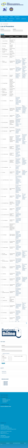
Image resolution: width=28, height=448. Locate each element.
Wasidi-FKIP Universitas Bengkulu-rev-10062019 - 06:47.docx (24, 75)
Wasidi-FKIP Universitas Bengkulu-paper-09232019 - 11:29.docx (18, 75)
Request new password (6, 353)
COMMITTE (18, 18)
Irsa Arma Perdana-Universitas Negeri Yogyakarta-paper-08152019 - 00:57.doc (18, 69)
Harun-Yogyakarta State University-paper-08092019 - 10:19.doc (18, 172)
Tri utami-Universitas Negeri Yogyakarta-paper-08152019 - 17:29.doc (18, 196)
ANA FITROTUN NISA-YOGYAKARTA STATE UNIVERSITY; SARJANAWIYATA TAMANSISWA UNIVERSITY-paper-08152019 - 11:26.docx (19, 180)
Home (1, 16)
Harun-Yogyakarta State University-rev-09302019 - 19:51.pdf (24, 172)
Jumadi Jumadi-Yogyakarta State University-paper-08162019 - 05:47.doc (18, 209)
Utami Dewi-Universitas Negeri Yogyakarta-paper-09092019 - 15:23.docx (18, 274)
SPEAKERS (6, 16)
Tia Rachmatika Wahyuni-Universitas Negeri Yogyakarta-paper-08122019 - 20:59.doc (19, 260)
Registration (11, 18)
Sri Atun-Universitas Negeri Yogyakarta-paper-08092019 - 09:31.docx (18, 215)
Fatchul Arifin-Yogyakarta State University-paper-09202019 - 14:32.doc (18, 279)
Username (3, 345)
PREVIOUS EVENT (10, 20)
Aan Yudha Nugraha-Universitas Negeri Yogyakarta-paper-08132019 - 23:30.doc (19, 61)
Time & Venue (17, 16)
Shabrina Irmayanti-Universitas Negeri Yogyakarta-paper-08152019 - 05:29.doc (19, 285)
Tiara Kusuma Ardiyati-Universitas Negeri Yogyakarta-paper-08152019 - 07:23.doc (18, 254)
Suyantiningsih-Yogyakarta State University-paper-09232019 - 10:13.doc (18, 242)
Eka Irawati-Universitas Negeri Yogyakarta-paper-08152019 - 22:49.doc (18, 267)
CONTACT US (23, 18)
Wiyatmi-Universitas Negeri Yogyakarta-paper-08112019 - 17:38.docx (18, 247)
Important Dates (4, 18)
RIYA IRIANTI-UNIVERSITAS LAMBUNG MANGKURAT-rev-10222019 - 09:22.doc (24, 161)
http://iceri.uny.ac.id (6, 433)
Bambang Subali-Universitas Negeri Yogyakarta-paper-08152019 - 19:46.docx (19, 306)
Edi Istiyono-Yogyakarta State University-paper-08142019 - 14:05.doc (18, 312)
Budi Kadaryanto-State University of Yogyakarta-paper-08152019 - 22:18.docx (19, 109)
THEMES (11, 16)
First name (2, 29)
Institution (14, 29)
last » (18, 321)
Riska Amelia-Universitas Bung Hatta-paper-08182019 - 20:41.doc (18, 131)
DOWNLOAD (3, 20)
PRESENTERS (4, 371)
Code (3, 356)
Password (3, 349)
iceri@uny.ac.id (4, 432)
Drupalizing (7, 443)
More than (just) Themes (16, 443)
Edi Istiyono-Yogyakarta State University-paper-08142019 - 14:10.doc (18, 318)
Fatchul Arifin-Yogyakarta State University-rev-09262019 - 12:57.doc (24, 279)
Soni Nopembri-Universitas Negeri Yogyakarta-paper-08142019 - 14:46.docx (18, 220)
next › (16, 321)
